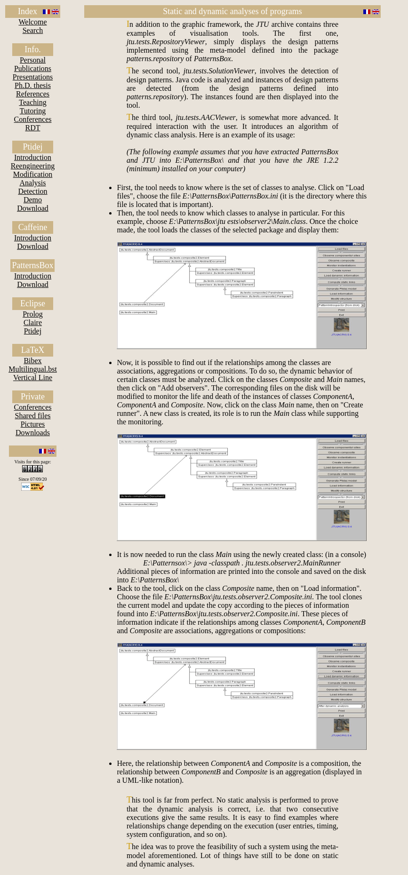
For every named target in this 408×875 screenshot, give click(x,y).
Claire (33, 322)
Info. (32, 49)
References (32, 94)
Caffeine (33, 227)
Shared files (33, 416)
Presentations (33, 77)
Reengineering (33, 166)
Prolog (33, 314)
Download (32, 208)
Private (33, 396)
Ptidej (32, 146)
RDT (32, 128)
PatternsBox (32, 265)
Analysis (32, 183)
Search (33, 30)
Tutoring (33, 111)
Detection (32, 191)
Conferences (33, 119)
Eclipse (32, 303)
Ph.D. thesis (33, 85)
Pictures (33, 424)
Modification (33, 174)
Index (27, 11)
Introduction (32, 157)
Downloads (33, 433)
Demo (33, 200)
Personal (33, 60)
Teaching (32, 102)
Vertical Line (32, 378)
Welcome (32, 22)
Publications (32, 68)
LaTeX (33, 350)
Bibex (32, 361)
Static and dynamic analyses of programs (232, 11)
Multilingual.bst (32, 369)
